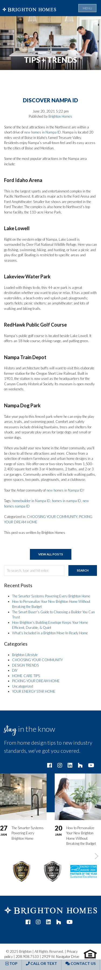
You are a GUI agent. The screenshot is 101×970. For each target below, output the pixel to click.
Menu (87, 8)
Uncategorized (22, 686)
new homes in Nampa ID (42, 132)
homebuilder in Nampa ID (31, 501)
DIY (15, 670)
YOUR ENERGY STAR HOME (33, 691)
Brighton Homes (60, 116)
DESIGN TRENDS (25, 665)
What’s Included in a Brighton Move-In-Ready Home (50, 633)
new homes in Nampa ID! (66, 490)
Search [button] (83, 570)
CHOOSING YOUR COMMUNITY (52, 516)
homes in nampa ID (66, 501)
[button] (96, 856)
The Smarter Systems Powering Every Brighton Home (51, 596)
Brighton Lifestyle (25, 655)
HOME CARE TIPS (26, 676)
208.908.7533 (27, 956)
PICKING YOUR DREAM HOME (36, 681)
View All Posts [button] (50, 554)
